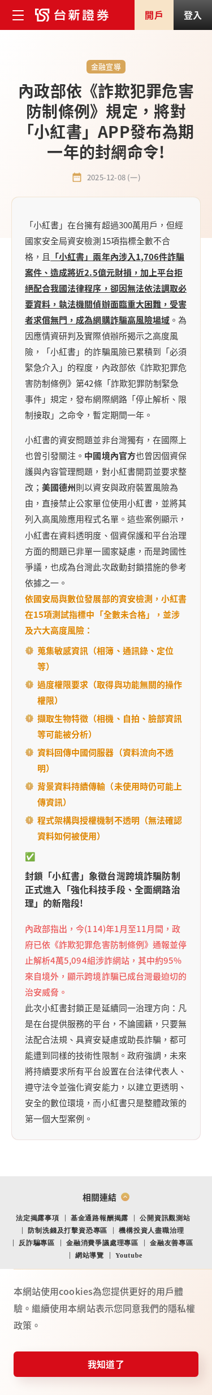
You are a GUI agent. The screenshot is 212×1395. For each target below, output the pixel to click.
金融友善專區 (171, 1243)
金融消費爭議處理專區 (102, 1243)
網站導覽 (89, 1255)
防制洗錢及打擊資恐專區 (67, 1230)
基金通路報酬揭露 (99, 1218)
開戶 (154, 14)
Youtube (128, 1255)
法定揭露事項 (37, 1218)
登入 (193, 14)
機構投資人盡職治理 (151, 1230)
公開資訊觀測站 (165, 1218)
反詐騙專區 (37, 1243)
